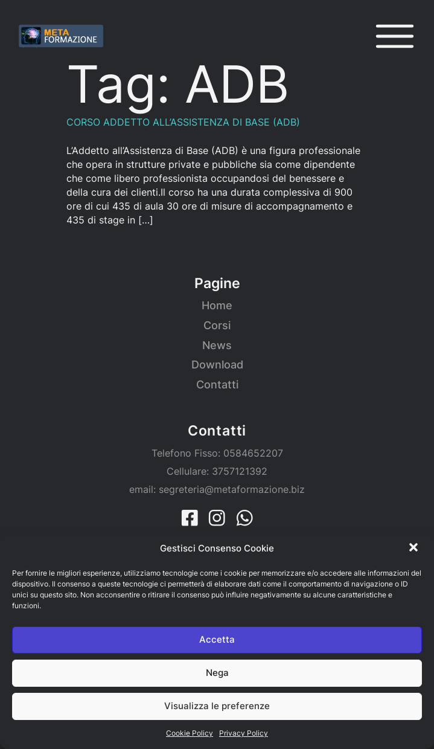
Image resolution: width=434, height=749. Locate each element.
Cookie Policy (189, 733)
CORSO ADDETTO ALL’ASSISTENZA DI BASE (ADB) (183, 122)
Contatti (217, 384)
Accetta (217, 639)
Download (217, 364)
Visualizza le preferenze (217, 706)
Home (217, 305)
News (217, 345)
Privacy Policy (243, 733)
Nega (217, 672)
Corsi (217, 325)
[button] (414, 548)
